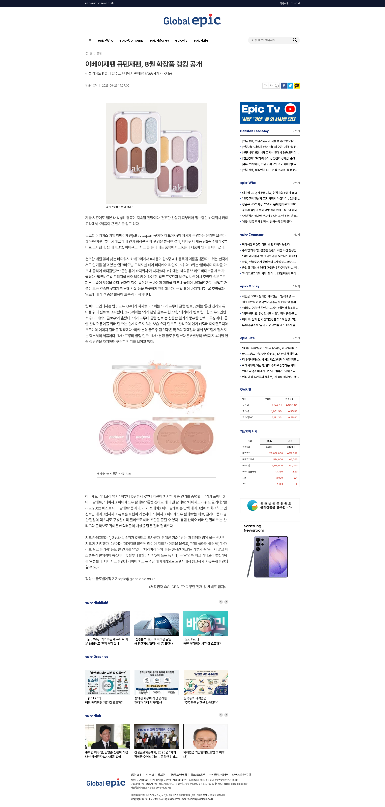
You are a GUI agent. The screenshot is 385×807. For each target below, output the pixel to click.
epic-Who (105, 40)
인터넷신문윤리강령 (241, 774)
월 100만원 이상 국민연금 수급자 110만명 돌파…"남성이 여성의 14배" (271, 302)
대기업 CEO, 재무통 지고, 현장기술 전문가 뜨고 (269, 193)
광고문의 (162, 774)
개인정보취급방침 (178, 774)
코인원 (289, 441)
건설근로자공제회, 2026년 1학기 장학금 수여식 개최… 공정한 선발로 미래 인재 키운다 (156, 754)
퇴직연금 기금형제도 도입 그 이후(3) (204, 754)
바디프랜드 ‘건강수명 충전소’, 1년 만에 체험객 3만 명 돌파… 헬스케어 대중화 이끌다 (271, 354)
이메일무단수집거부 (218, 774)
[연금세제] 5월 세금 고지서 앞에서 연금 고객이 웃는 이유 (271, 152)
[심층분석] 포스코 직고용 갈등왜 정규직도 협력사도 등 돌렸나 (153, 641)
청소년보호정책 (198, 774)
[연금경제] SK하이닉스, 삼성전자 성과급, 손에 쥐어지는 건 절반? (271, 158)
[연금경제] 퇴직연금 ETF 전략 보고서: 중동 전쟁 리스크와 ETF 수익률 (271, 170)
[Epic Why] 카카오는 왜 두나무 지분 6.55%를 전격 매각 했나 (106, 641)
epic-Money (159, 40)
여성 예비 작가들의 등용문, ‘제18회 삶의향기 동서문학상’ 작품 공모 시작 (271, 377)
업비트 (269, 441)
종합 (99, 53)
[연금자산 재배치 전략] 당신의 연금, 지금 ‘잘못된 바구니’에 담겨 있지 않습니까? (271, 147)
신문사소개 (136, 774)
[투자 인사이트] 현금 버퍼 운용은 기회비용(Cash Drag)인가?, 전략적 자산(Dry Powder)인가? (271, 164)
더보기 (296, 131)
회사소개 (284, 3)
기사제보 (295, 3)
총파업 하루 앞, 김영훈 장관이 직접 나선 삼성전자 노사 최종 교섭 (106, 754)
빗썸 (250, 441)
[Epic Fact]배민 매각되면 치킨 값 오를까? (202, 641)
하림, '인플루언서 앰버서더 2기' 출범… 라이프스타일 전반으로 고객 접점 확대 (271, 262)
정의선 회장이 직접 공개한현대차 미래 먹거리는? (150, 700)
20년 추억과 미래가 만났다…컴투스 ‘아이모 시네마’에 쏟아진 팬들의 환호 (271, 371)
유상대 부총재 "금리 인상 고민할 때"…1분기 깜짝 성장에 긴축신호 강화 (271, 325)
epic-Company (131, 40)
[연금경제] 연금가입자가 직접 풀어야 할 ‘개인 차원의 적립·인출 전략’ (271, 141)
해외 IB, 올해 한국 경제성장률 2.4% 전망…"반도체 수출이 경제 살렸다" (271, 319)
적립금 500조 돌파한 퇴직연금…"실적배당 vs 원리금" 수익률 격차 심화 (271, 296)
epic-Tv (181, 40)
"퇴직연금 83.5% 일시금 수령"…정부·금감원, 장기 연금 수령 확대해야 (271, 313)
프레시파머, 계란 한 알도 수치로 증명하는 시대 (269, 365)
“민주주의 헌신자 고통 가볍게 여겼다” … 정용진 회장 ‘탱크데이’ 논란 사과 (271, 198)
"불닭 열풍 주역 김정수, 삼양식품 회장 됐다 (267, 221)
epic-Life (200, 40)
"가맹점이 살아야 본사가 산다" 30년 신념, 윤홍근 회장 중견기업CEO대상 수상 (271, 216)
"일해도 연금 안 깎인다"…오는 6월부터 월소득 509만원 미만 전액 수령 (271, 308)
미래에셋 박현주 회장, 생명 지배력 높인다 (266, 244)
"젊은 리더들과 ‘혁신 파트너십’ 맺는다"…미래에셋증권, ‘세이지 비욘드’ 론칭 (271, 256)
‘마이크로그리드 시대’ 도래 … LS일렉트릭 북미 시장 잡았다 (271, 273)
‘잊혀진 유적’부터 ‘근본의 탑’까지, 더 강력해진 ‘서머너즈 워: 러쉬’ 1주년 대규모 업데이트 (271, 348)
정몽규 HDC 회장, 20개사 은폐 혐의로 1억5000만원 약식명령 (271, 204)
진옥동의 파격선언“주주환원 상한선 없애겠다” (201, 700)
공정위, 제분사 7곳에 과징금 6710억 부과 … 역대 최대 (271, 267)
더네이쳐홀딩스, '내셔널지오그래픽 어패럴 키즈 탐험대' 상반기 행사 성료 (271, 359)
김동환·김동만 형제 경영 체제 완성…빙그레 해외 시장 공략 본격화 (271, 210)
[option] (109, 628)
